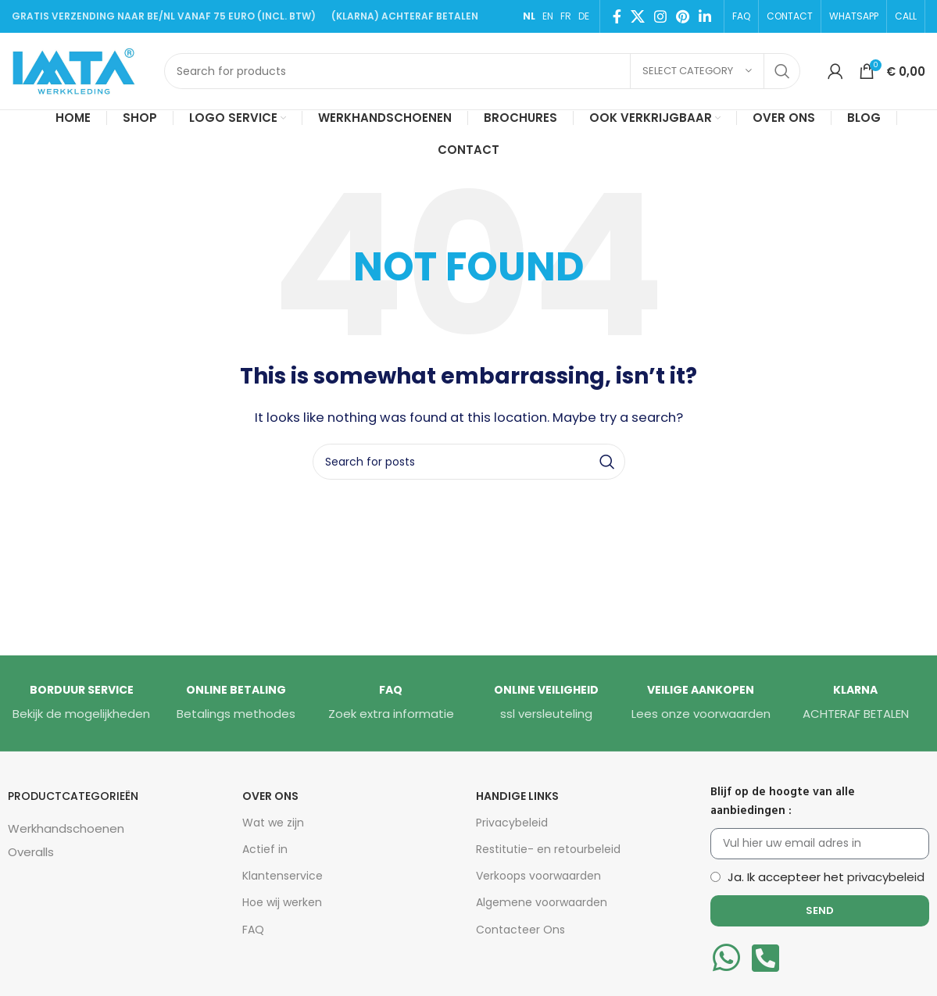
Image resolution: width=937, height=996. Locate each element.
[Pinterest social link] (682, 16)
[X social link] (637, 16)
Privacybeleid (512, 822)
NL (529, 16)
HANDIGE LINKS (517, 796)
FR (565, 16)
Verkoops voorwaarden (538, 876)
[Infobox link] (81, 703)
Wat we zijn (273, 822)
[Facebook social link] (617, 16)
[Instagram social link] (660, 16)
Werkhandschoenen (66, 828)
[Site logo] (80, 70)
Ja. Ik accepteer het (826, 877)
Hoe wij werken (282, 902)
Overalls (31, 852)
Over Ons (270, 796)
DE (583, 16)
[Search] (482, 71)
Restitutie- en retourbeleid (548, 849)
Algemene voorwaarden (541, 902)
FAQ (253, 929)
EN (547, 16)
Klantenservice (282, 876)
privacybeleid (885, 877)
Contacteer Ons (520, 929)
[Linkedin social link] (705, 16)
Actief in (265, 849)
